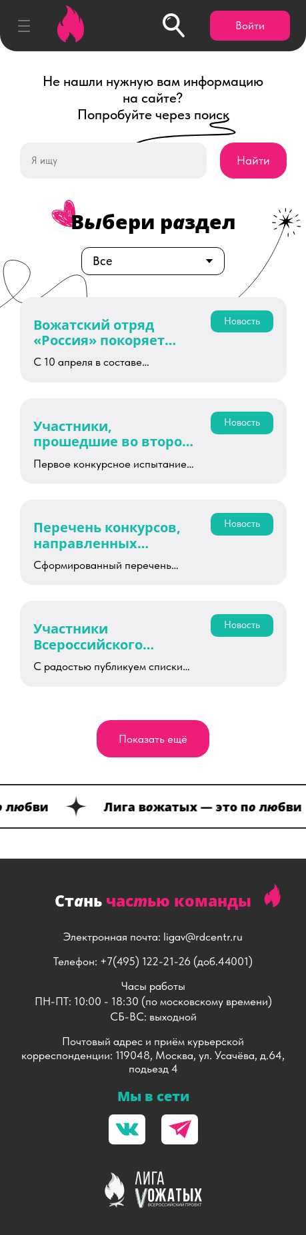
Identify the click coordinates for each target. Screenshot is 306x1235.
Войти (250, 25)
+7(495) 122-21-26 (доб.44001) (176, 961)
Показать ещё (153, 738)
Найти (253, 160)
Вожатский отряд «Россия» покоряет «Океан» (99, 332)
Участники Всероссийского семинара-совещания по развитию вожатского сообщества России (109, 636)
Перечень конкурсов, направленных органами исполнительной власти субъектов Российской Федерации (107, 535)
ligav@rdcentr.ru (203, 936)
